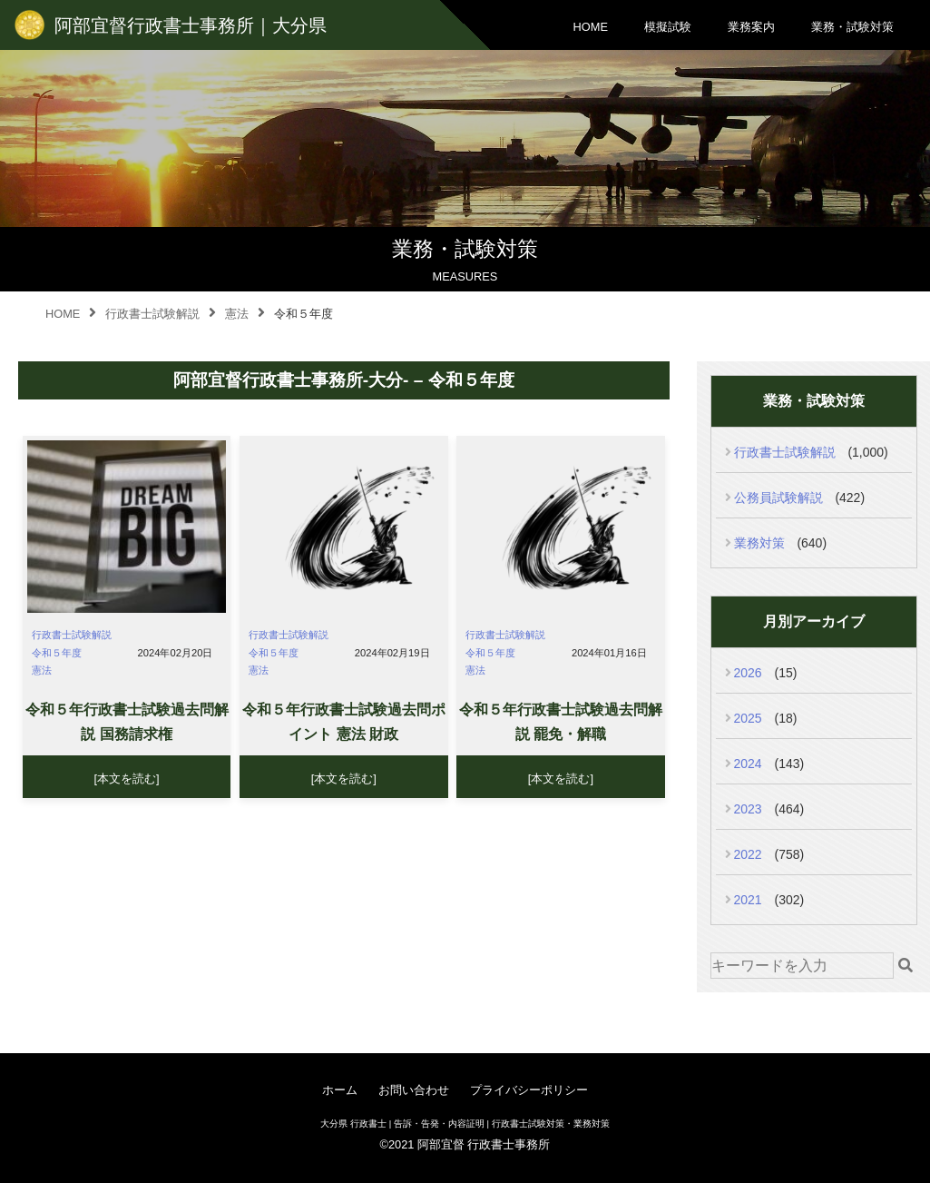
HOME (590, 27)
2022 (748, 854)
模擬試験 (667, 27)
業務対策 (759, 543)
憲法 (42, 670)
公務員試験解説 (778, 497)
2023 (748, 809)
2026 (748, 672)
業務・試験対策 (852, 27)
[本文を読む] (127, 778)
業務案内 (751, 27)
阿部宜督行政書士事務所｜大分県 (190, 25)
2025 (748, 718)
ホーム (339, 1090)
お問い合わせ (413, 1090)
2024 (748, 763)
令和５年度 (57, 652)
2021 (748, 899)
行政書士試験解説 (72, 634)
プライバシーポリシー (529, 1090)
